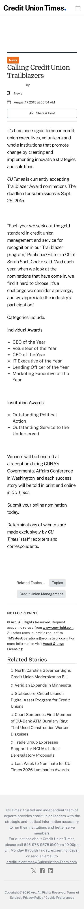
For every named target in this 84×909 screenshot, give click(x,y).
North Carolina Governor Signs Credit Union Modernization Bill (41, 673)
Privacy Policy (33, 897)
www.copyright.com (58, 627)
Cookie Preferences (59, 897)
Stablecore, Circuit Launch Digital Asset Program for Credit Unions (40, 700)
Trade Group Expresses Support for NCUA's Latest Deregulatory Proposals (35, 749)
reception (20, 463)
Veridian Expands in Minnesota (41, 685)
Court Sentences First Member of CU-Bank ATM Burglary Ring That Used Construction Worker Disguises (41, 724)
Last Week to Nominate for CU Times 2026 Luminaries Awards (41, 766)
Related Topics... (31, 583)
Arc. (34, 892)
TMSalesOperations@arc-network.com (37, 638)
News (13, 60)
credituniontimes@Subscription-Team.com (41, 862)
